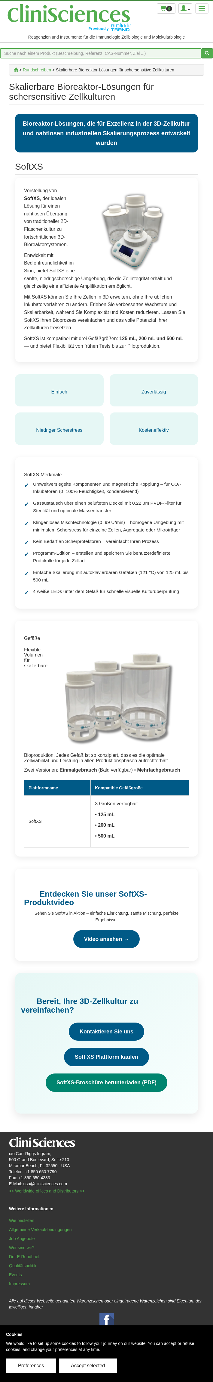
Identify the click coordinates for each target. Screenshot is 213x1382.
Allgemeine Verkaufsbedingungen (40, 1229)
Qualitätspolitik (22, 1265)
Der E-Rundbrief (24, 1256)
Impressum (19, 1283)
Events (15, 1274)
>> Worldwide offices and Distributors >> (47, 1191)
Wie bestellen (21, 1220)
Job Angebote (22, 1238)
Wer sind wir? (22, 1247)
